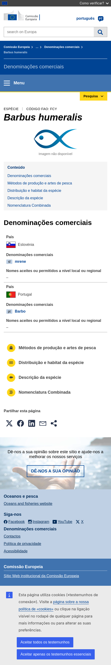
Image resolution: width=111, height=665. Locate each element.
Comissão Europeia (17, 47)
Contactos (12, 536)
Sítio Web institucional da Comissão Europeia (41, 576)
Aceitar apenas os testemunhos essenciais (55, 654)
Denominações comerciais (62, 47)
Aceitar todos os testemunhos (45, 642)
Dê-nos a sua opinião (55, 471)
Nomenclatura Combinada (29, 205)
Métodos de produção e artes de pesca (39, 183)
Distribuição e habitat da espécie (34, 191)
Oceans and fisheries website (28, 504)
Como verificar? (94, 3)
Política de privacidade (22, 544)
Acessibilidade (15, 551)
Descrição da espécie (25, 198)
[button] (9, 423)
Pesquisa (100, 32)
